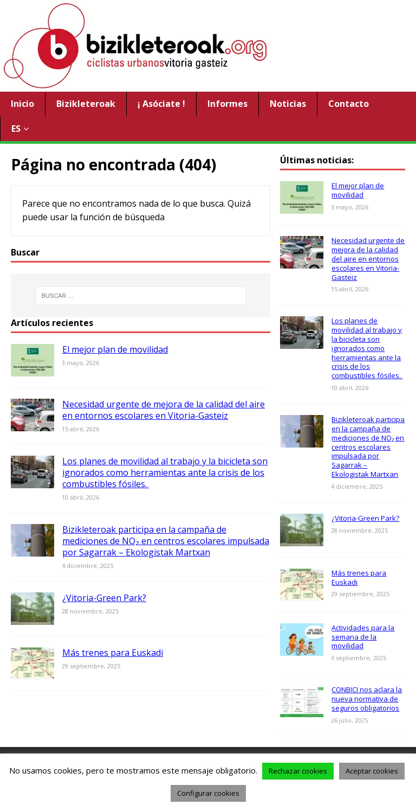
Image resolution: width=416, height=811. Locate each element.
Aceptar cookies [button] (372, 771)
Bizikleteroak (85, 104)
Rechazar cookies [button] (298, 771)
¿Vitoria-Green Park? (104, 598)
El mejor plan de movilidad (115, 349)
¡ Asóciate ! (161, 104)
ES (16, 129)
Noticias (288, 104)
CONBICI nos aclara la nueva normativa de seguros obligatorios (367, 699)
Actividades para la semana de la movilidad (363, 637)
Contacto (348, 104)
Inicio (22, 104)
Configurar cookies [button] (208, 793)
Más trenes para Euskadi (112, 653)
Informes (227, 104)
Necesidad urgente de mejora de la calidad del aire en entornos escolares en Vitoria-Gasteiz (163, 410)
